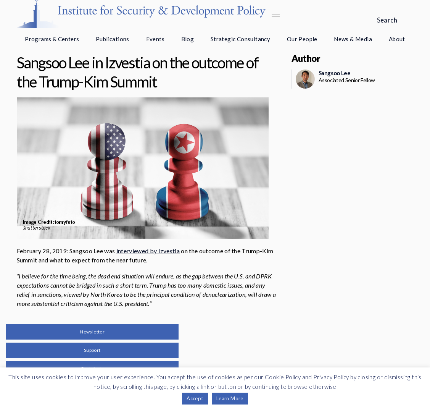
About (397, 39)
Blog (187, 39)
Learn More (229, 398)
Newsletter (92, 332)
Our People (302, 39)
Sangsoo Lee (335, 73)
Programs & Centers (52, 39)
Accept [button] (195, 398)
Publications (112, 39)
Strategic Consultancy (240, 39)
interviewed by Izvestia (148, 250)
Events (155, 39)
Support (92, 350)
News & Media (353, 39)
